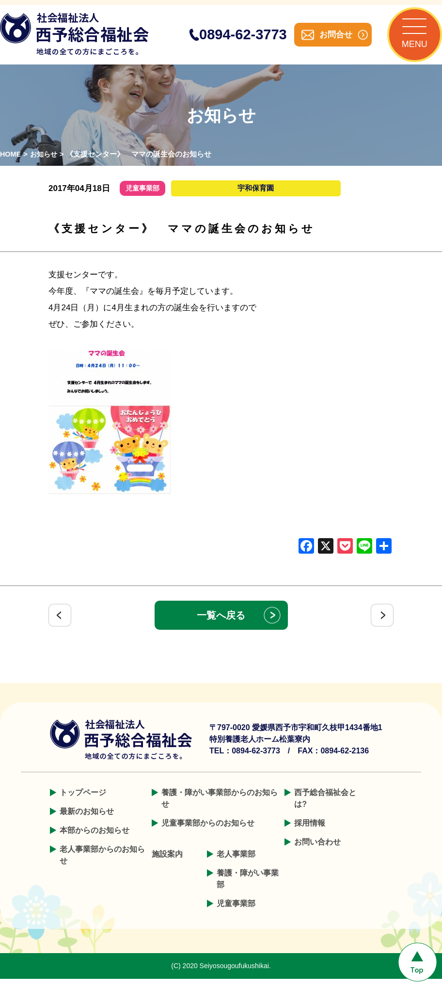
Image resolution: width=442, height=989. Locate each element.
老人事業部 (236, 864)
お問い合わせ (317, 852)
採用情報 (309, 833)
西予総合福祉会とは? (325, 808)
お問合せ (325, 39)
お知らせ (45, 164)
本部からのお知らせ (94, 840)
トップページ (83, 802)
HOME (11, 164)
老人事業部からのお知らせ (102, 865)
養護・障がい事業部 (248, 889)
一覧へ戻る (221, 625)
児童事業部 (236, 913)
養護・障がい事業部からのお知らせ (219, 808)
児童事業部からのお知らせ (207, 833)
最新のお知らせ (87, 821)
